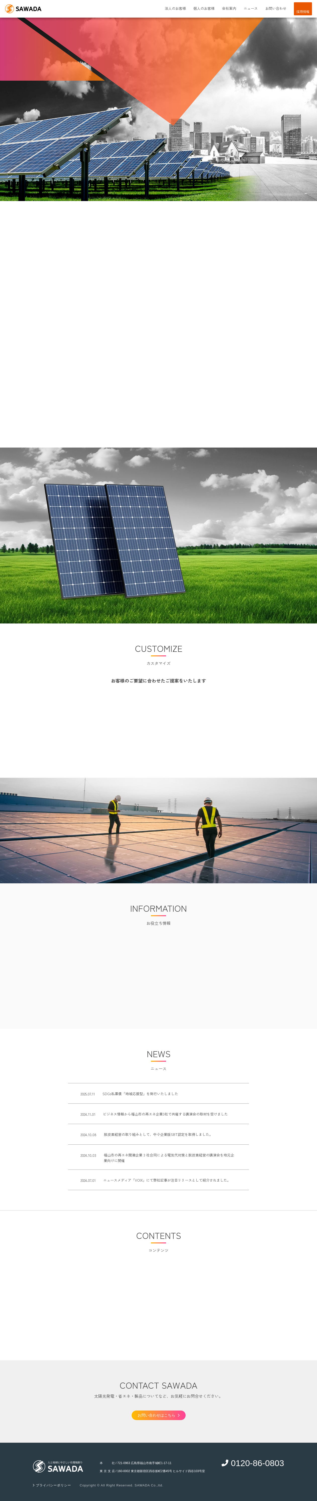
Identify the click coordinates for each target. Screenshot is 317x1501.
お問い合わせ (275, 8)
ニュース (251, 8)
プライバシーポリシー (53, 1485)
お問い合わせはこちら (159, 1415)
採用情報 (302, 12)
